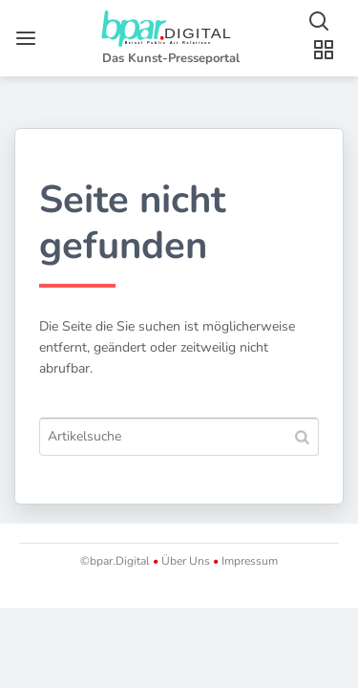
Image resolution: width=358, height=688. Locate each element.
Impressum (248, 561)
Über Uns (185, 561)
